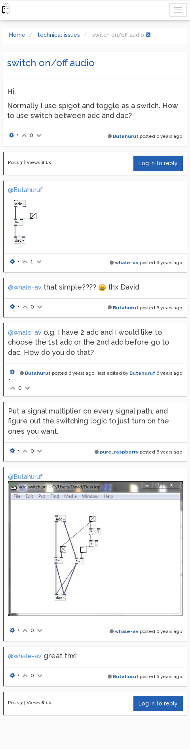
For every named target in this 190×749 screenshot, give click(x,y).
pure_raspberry (119, 452)
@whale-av (25, 287)
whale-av (127, 262)
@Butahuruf (25, 190)
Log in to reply (158, 163)
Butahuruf (126, 136)
